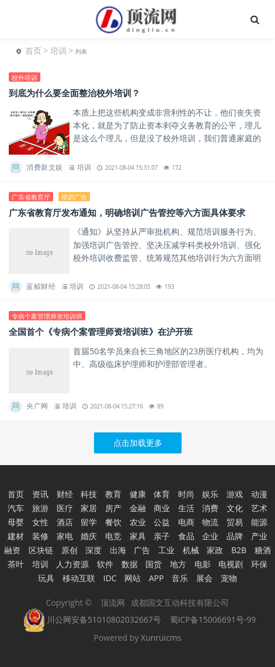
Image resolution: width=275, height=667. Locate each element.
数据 (129, 564)
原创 (69, 550)
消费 (210, 508)
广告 (142, 550)
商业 (162, 508)
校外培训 (24, 77)
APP (156, 578)
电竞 (113, 536)
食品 (186, 536)
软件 (105, 564)
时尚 (186, 494)
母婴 (16, 522)
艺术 (259, 508)
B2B (238, 550)
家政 (215, 550)
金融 (138, 508)
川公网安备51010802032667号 (92, 619)
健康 (138, 494)
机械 (191, 550)
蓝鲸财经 (40, 286)
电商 (186, 522)
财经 (65, 494)
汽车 (16, 508)
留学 (89, 522)
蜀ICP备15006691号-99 (213, 619)
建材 (16, 536)
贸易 (235, 522)
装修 (40, 536)
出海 (118, 550)
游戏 (235, 494)
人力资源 (72, 564)
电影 (202, 564)
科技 (89, 494)
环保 (259, 564)
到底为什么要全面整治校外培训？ (74, 93)
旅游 (40, 508)
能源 (259, 522)
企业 (210, 536)
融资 (12, 550)
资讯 (40, 494)
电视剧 (230, 564)
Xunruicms (161, 637)
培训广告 (74, 197)
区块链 (41, 550)
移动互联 (78, 578)
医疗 (65, 508)
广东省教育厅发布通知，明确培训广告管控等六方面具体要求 (127, 212)
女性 (40, 522)
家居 (89, 508)
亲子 (162, 536)
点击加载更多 (137, 442)
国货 (153, 564)
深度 (93, 550)
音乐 (180, 578)
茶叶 (16, 564)
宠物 (229, 578)
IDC (110, 578)
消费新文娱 (44, 167)
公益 (162, 522)
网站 (132, 578)
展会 (204, 578)
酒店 (65, 522)
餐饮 (113, 522)
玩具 (46, 578)
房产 (113, 508)
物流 (210, 522)
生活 (186, 508)
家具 (138, 536)
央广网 (37, 406)
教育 (113, 494)
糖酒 (263, 550)
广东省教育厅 (31, 197)
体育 (162, 494)
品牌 (235, 536)
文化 (235, 508)
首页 (33, 50)
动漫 (259, 494)
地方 (178, 564)
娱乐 (210, 494)
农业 (138, 522)
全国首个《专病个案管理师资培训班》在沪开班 (101, 331)
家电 (65, 536)
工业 (166, 550)
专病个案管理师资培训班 (47, 316)
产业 (259, 536)
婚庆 (89, 536)
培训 (58, 50)
